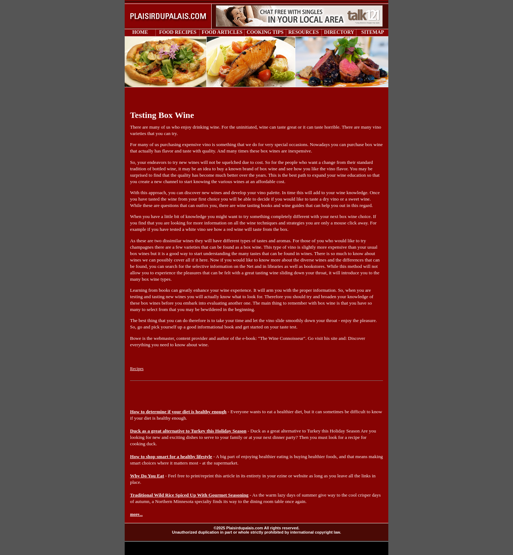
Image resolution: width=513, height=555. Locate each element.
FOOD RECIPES (178, 32)
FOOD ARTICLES (222, 32)
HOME (140, 32)
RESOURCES (303, 32)
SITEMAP (372, 32)
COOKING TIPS (265, 32)
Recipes (137, 368)
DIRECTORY (339, 32)
